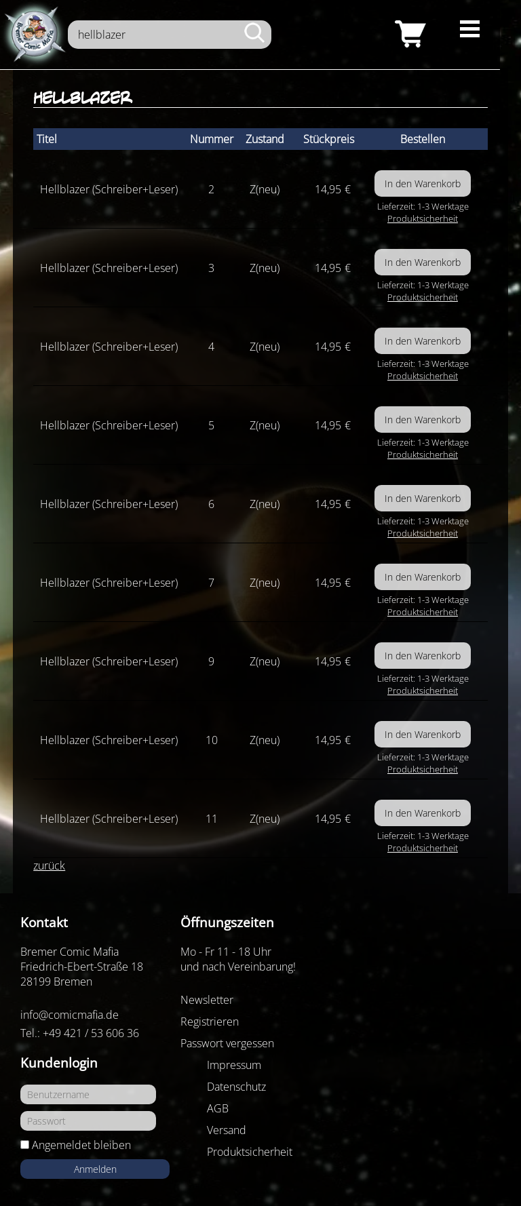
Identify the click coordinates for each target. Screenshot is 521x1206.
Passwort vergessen (227, 1043)
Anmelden (95, 1169)
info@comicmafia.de (69, 1014)
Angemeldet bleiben (81, 1144)
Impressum (234, 1064)
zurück (49, 865)
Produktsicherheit (422, 218)
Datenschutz (236, 1086)
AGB (218, 1108)
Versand (226, 1130)
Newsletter (206, 999)
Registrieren (209, 1021)
